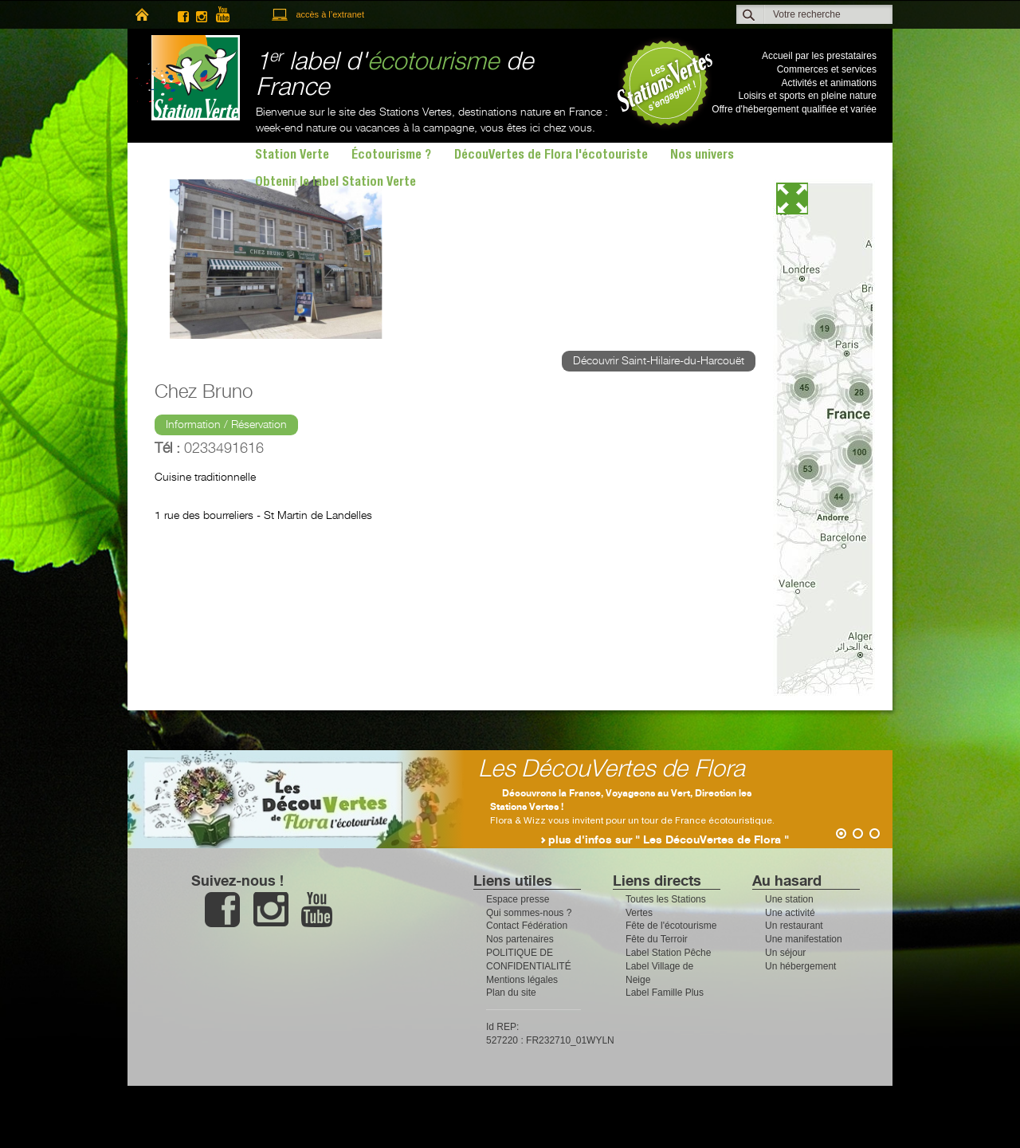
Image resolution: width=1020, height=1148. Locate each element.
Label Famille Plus (665, 992)
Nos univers (702, 156)
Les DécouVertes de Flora (611, 769)
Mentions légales (522, 979)
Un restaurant (794, 925)
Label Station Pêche (668, 952)
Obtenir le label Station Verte (335, 183)
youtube (229, 15)
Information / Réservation (226, 425)
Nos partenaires (520, 939)
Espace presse (517, 899)
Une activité (790, 912)
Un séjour (785, 952)
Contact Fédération (526, 925)
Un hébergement (800, 966)
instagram (201, 15)
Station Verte (187, 77)
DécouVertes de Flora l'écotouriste (551, 156)
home (141, 15)
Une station (789, 899)
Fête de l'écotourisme (671, 925)
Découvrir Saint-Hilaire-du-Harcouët (658, 361)
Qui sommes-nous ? (528, 912)
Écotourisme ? (391, 156)
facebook (183, 15)
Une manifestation (803, 939)
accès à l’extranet (330, 14)
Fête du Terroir (657, 939)
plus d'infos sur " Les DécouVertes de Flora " (668, 840)
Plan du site (511, 992)
